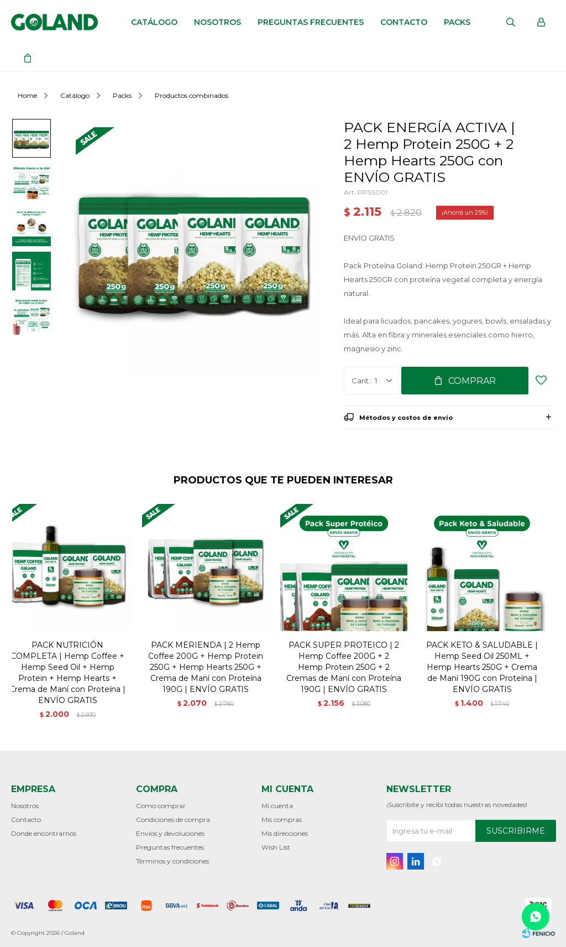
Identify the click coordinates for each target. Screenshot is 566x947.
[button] (540, 619)
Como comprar (161, 806)
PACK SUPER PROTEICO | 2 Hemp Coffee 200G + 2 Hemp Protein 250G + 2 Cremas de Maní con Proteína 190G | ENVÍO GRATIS (343, 667)
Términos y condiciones (172, 861)
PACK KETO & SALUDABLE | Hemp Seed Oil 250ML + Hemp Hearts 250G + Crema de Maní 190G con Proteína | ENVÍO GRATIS (482, 667)
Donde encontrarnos (43, 833)
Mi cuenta (277, 806)
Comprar (472, 381)
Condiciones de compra (173, 819)
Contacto (403, 22)
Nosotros (217, 22)
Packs (457, 22)
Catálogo (154, 22)
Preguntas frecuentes (311, 22)
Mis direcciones (284, 833)
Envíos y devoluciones (170, 833)
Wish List (275, 847)
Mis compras (281, 819)
